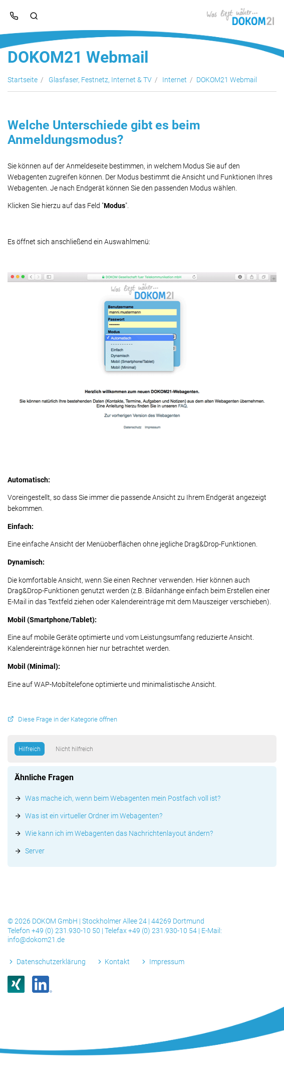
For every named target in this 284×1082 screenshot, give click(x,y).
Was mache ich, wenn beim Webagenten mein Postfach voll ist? (122, 798)
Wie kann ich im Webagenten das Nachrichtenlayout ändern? (119, 833)
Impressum (166, 962)
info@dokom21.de (36, 940)
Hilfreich (30, 749)
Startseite (23, 80)
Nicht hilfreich (74, 749)
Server (35, 851)
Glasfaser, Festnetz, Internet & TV (100, 80)
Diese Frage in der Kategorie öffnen (67, 719)
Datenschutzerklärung (51, 962)
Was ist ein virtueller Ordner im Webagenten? (93, 816)
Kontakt (117, 962)
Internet (174, 80)
